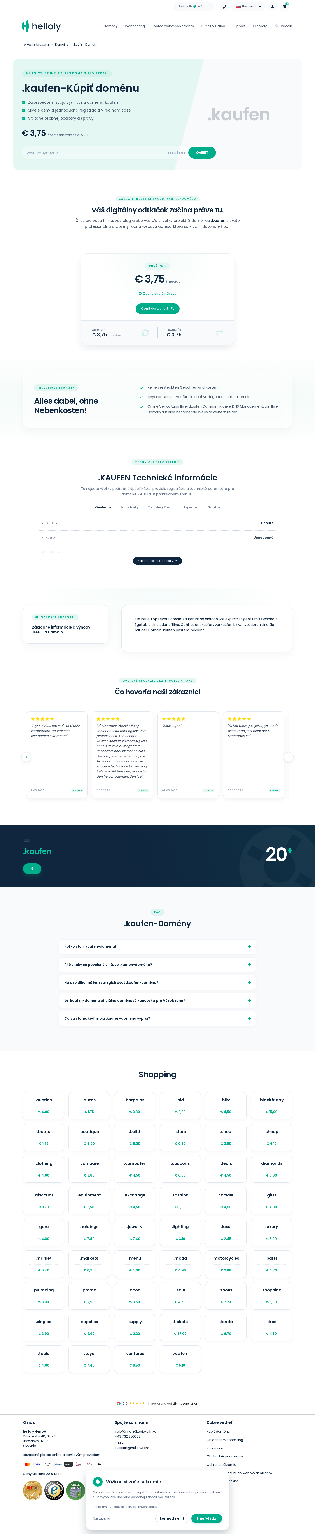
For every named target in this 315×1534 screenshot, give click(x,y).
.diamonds (271, 1173)
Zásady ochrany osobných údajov (133, 1507)
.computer (134, 1173)
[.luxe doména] (225, 1240)
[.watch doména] (180, 1372)
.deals (225, 1173)
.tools (43, 1372)
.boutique (89, 1140)
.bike (225, 1107)
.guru (43, 1240)
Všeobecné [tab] (103, 509)
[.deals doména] (225, 1173)
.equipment (89, 1207)
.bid (180, 1107)
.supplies (89, 1339)
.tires (271, 1339)
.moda (180, 1273)
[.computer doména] (134, 1173)
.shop (225, 1140)
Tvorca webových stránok (173, 26)
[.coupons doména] (180, 1173)
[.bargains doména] (134, 1107)
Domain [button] (283, 26)
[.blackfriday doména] (271, 1107)
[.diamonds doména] (271, 1173)
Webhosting (135, 26)
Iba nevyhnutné (172, 1518)
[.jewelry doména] (134, 1240)
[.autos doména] (89, 1107)
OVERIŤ (201, 153)
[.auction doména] (43, 1107)
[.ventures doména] (134, 1372)
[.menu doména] (134, 1273)
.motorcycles (225, 1273)
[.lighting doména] (180, 1240)
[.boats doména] (43, 1140)
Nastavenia (101, 1518)
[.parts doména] (271, 1273)
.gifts (271, 1207)
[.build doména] (134, 1140)
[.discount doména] (43, 1207)
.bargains (134, 1107)
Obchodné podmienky (225, 1469)
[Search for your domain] (94, 154)
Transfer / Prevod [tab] (161, 509)
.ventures (134, 1372)
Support (239, 26)
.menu (134, 1273)
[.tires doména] (271, 1339)
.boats (43, 1140)
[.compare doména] (89, 1173)
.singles (43, 1339)
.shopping (271, 1306)
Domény (110, 26)
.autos (89, 1107)
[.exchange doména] (134, 1207)
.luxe (225, 1240)
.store (180, 1140)
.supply (134, 1339)
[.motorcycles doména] (225, 1273)
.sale (180, 1306)
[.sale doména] (180, 1306)
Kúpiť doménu (218, 1445)
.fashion (180, 1207)
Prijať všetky (207, 1518)
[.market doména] (43, 1273)
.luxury (271, 1240)
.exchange (134, 1207)
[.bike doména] (225, 1107)
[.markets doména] (89, 1273)
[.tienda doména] (225, 1339)
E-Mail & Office (213, 26)
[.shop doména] (225, 1140)
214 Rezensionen (185, 1417)
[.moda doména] (180, 1273)
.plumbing (43, 1306)
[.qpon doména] (134, 1306)
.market (43, 1273)
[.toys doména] (89, 1372)
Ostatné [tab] (214, 509)
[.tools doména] (43, 1372)
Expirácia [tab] (191, 509)
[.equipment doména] (89, 1207)
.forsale (225, 1207)
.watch (180, 1372)
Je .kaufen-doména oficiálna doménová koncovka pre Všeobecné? (157, 998)
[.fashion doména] (180, 1207)
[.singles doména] (43, 1339)
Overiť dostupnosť (157, 310)
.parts (271, 1273)
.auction (43, 1107)
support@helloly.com (132, 1461)
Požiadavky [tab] (129, 509)
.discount (43, 1207)
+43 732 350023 (127, 1450)
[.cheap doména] (271, 1140)
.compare (89, 1173)
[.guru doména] (43, 1240)
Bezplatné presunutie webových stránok (239, 1485)
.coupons (180, 1173)
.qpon (134, 1306)
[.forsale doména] (225, 1207)
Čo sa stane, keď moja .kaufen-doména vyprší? (157, 1018)
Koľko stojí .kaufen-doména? (157, 939)
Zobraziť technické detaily (157, 553)
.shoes (225, 1306)
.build (134, 1140)
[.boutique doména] (89, 1140)
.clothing (43, 1173)
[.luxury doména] (271, 1240)
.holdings (89, 1240)
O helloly (260, 26)
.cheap (271, 1140)
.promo (89, 1306)
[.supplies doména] (89, 1339)
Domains (62, 44)
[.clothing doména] (43, 1173)
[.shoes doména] (225, 1306)
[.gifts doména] (271, 1207)
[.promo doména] (89, 1306)
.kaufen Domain (87, 44)
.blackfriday (271, 1107)
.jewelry (134, 1240)
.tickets (180, 1339)
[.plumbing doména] (43, 1306)
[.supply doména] (134, 1339)
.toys (89, 1372)
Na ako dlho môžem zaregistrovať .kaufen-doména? (157, 978)
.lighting (180, 1240)
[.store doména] (180, 1140)
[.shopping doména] (271, 1306)
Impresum (215, 1461)
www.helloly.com (36, 44)
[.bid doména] (180, 1107)
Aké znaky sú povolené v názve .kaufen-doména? (157, 959)
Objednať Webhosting (225, 1453)
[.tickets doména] (180, 1339)
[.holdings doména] (89, 1240)
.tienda (225, 1339)
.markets (89, 1273)
